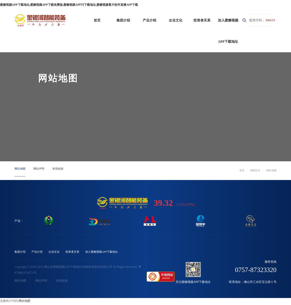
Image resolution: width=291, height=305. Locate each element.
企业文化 (175, 20)
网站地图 (20, 170)
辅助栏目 (255, 170)
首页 (97, 20)
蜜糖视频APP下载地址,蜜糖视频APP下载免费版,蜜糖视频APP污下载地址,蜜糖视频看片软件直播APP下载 (69, 4)
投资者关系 (201, 20)
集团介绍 (123, 20)
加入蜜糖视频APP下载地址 (228, 30)
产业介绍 (149, 20)
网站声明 (41, 170)
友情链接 (62, 170)
